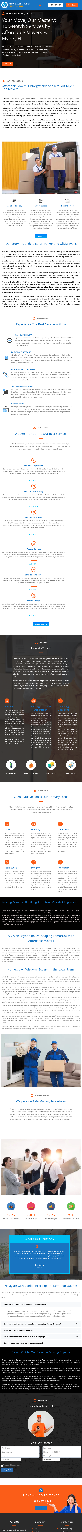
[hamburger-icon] (40, 5)
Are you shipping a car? (11, 1397)
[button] (72, 4)
